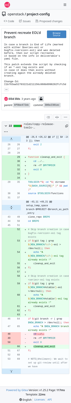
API (50, 399)
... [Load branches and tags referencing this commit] (6, 89)
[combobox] (48, 117)
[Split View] (57, 117)
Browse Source (56, 34)
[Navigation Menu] (65, 5)
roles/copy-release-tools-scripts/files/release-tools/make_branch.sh (41, 126)
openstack (16, 14)
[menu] (65, 117)
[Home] (7, 4)
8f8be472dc (21, 105)
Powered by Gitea (17, 390)
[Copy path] (66, 126)
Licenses (39, 399)
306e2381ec (52, 105)
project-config (38, 14)
